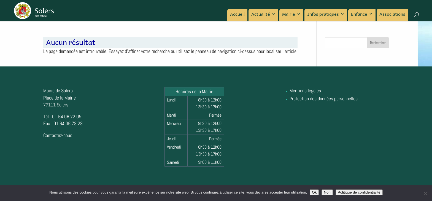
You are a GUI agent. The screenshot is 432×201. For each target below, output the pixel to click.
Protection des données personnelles (324, 98)
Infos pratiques (323, 14)
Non (327, 192)
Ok (314, 192)
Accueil (237, 14)
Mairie (288, 14)
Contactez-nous (57, 135)
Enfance (359, 14)
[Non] (425, 193)
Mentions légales (305, 90)
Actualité (260, 14)
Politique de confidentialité (359, 192)
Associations (392, 14)
